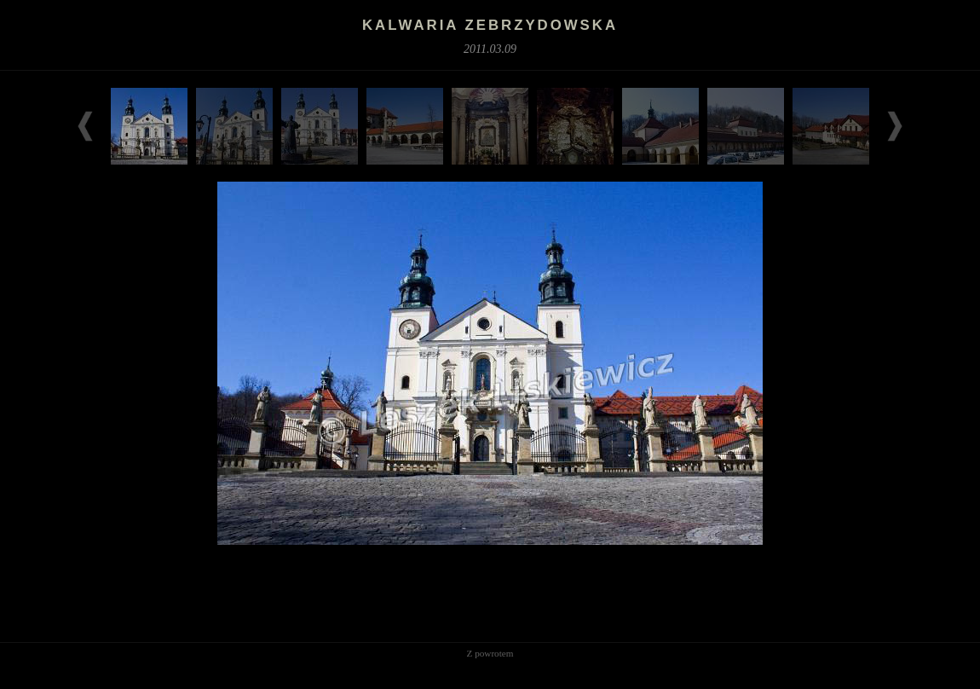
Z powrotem (490, 653)
